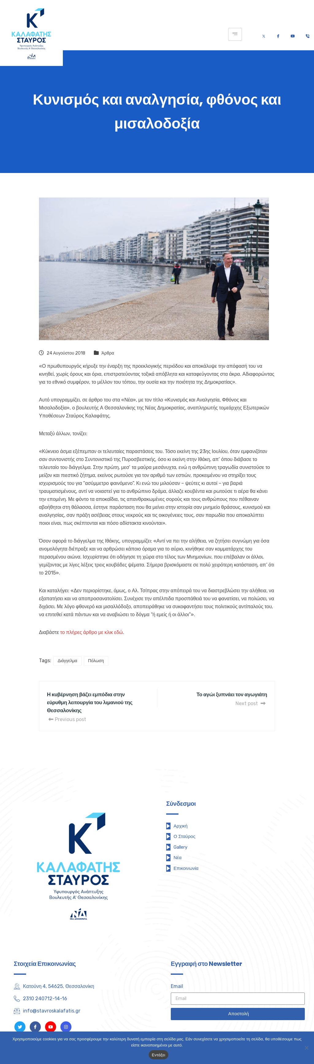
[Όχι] (306, 1048)
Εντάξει (158, 1055)
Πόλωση (96, 660)
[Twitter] (263, 34)
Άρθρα (107, 353)
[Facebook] (278, 34)
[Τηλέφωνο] (307, 34)
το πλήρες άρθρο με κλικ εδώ (91, 632)
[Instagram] (66, 1027)
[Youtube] (293, 34)
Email (177, 986)
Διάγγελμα (67, 660)
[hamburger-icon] (235, 34)
